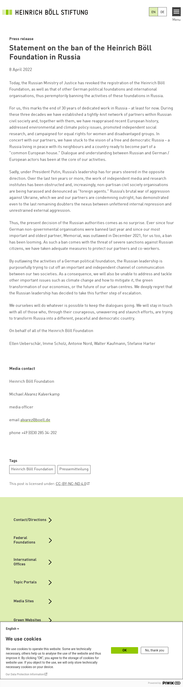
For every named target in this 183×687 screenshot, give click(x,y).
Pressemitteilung (73, 469)
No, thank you (154, 650)
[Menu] (176, 11)
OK (125, 650)
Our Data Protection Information (25, 674)
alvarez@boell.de (35, 420)
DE (162, 12)
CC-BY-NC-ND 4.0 (71, 484)
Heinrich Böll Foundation (32, 469)
